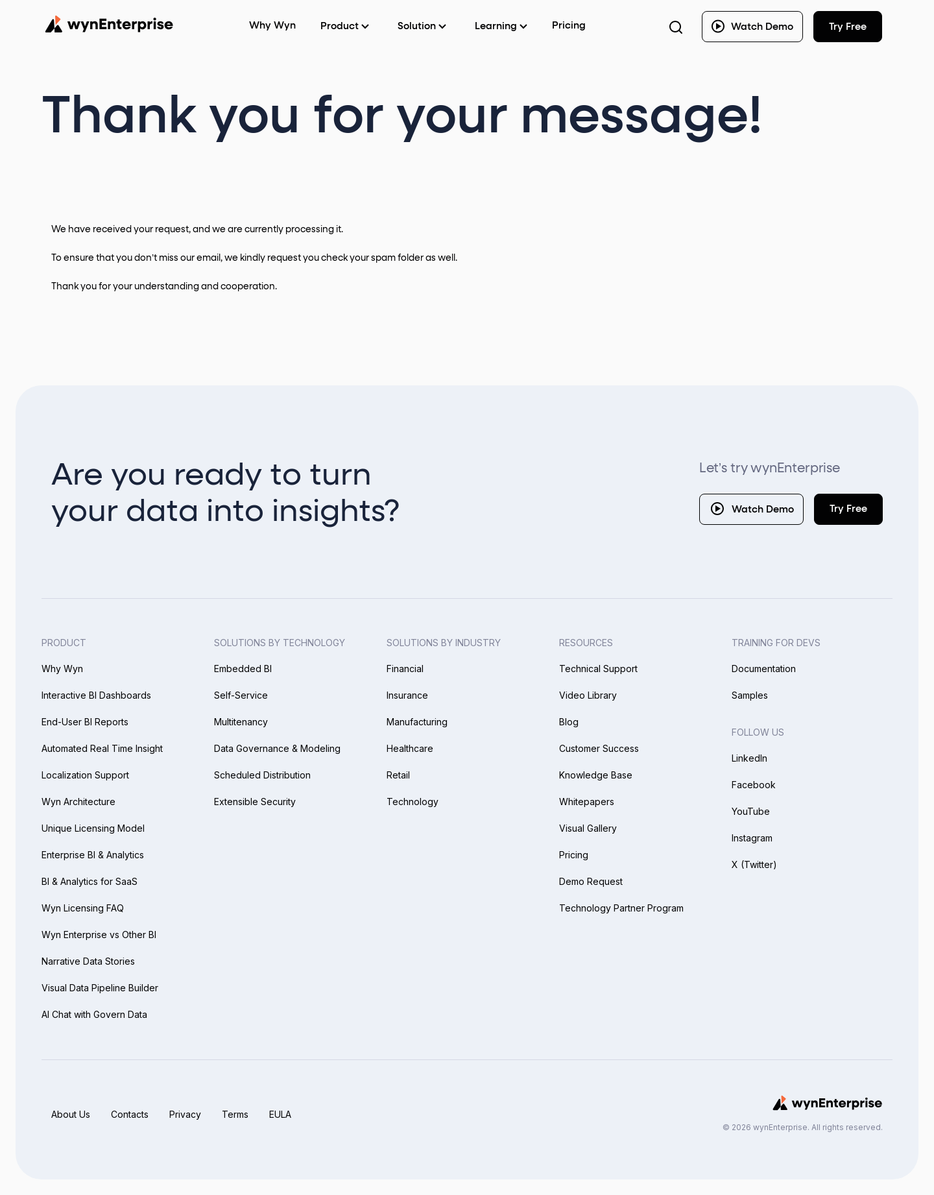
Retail (398, 774)
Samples (750, 695)
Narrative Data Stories (88, 961)
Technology (412, 801)
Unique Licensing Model (93, 828)
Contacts (130, 1114)
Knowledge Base (595, 774)
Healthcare (410, 748)
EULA (280, 1114)
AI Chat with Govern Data (94, 1014)
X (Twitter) (754, 864)
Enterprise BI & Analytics (93, 854)
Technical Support (598, 668)
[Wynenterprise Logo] (109, 24)
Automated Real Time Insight (102, 748)
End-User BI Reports (85, 721)
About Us (70, 1114)
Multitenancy (241, 721)
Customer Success (599, 748)
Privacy (185, 1114)
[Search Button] (675, 26)
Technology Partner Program (621, 907)
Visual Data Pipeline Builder (100, 987)
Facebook (754, 784)
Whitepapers (586, 801)
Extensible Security (255, 801)
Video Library (588, 695)
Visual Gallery (588, 828)
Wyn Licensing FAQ (83, 907)
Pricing (569, 25)
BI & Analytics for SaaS (90, 881)
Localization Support (85, 774)
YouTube (751, 811)
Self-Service (241, 695)
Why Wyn (62, 668)
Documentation (764, 668)
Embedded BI (243, 668)
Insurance (407, 695)
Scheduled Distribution (262, 774)
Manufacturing (417, 721)
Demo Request (591, 881)
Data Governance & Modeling (277, 748)
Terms (235, 1114)
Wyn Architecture (78, 801)
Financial (405, 668)
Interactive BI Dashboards (96, 695)
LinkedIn (749, 758)
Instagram (752, 837)
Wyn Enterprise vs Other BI (99, 934)
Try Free (848, 509)
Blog (569, 721)
